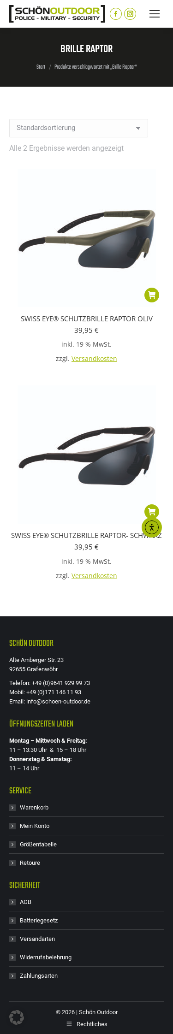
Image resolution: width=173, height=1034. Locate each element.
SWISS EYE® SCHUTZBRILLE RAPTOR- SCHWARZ (86, 535)
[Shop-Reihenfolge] (78, 128)
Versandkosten (94, 359)
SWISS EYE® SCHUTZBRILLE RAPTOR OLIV (87, 318)
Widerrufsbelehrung (46, 957)
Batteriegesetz (39, 920)
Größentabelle (38, 844)
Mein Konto (34, 825)
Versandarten (37, 938)
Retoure (30, 862)
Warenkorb (34, 807)
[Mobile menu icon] (154, 14)
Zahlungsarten (39, 975)
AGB (25, 901)
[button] (151, 295)
